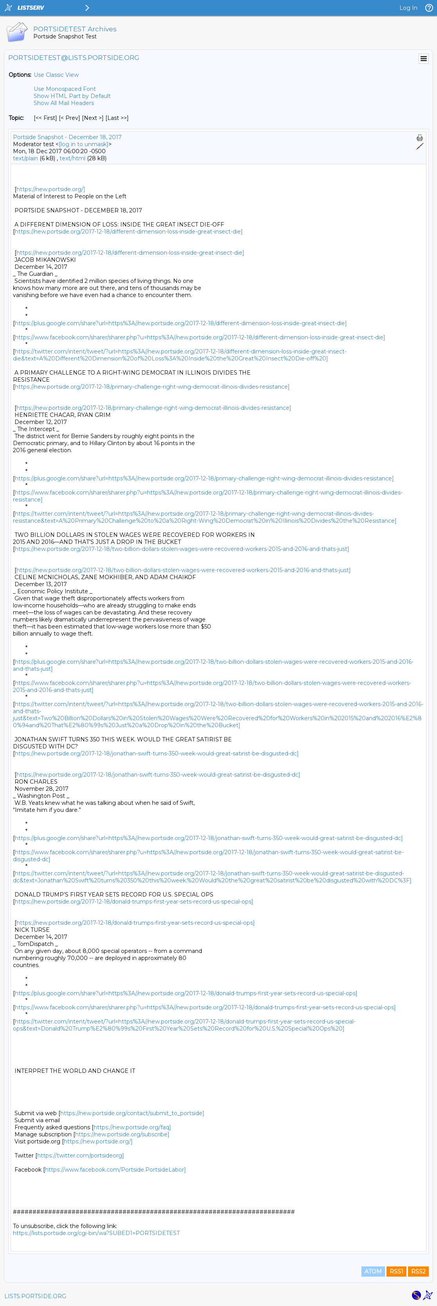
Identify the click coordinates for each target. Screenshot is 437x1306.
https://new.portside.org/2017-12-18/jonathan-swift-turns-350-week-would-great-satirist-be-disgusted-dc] (157, 753)
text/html (72, 158)
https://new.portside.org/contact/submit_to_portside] (132, 1113)
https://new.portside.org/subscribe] (122, 1134)
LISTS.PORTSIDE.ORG (35, 1296)
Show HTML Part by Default (72, 96)
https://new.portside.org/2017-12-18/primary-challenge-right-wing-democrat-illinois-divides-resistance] (152, 386)
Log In (408, 7)
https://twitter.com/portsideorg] (80, 1155)
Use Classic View (56, 74)
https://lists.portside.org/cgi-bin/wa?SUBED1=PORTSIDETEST (96, 1233)
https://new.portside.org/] (50, 189)
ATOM (373, 1271)
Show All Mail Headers (64, 103)
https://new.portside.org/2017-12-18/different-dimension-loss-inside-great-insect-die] (129, 231)
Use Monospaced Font (65, 88)
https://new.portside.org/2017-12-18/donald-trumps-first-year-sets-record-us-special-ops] (134, 901)
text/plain (25, 158)
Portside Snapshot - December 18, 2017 (67, 137)
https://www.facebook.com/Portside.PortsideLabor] (115, 1169)
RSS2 (418, 1271)
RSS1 (396, 1271)
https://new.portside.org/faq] (132, 1127)
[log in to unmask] (83, 144)
